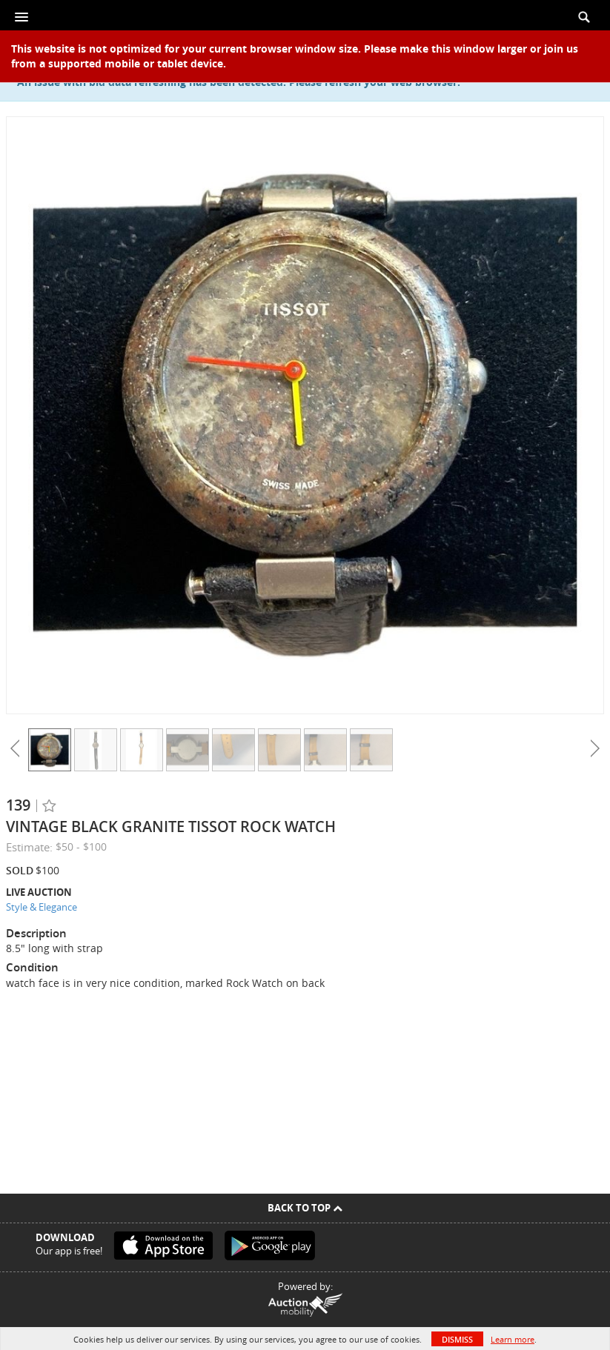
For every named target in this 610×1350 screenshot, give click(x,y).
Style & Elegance (41, 907)
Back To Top (305, 1207)
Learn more (512, 1339)
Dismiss (457, 1339)
